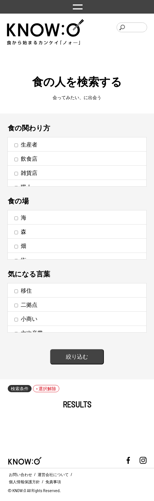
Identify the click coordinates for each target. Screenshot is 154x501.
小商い (25, 318)
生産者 (25, 144)
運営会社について (53, 474)
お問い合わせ (20, 474)
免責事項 (53, 481)
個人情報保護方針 (24, 481)
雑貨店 (25, 172)
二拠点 (25, 304)
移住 (23, 290)
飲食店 (25, 158)
